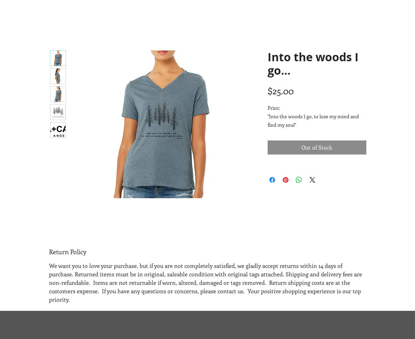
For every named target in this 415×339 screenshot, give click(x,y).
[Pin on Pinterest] (285, 180)
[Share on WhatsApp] (299, 180)
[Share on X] (312, 180)
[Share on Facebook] (272, 180)
